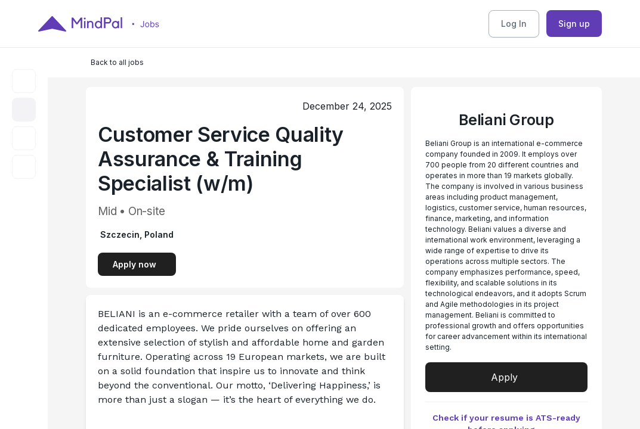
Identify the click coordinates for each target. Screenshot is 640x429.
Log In (514, 23)
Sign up (574, 23)
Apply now (134, 264)
